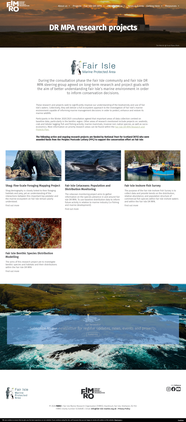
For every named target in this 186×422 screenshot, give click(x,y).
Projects (77, 6)
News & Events (136, 6)
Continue (181, 420)
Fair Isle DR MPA (94, 6)
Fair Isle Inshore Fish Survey (143, 178)
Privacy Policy (124, 404)
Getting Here (154, 6)
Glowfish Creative (98, 417)
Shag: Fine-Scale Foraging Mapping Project (32, 178)
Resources (172, 6)
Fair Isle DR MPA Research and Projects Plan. (124, 123)
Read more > (118, 420)
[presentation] (33, 158)
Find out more (12, 199)
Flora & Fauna (116, 6)
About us (64, 6)
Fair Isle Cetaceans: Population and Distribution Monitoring (87, 180)
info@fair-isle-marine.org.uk (103, 404)
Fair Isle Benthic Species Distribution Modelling (29, 247)
